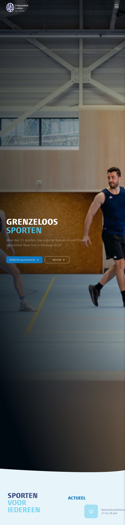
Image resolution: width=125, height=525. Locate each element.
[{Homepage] (17, 7)
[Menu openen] (117, 6)
